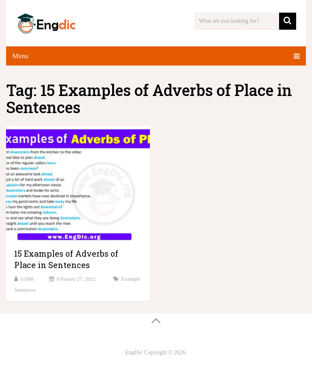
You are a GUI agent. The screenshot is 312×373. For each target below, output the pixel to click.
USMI (27, 279)
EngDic (134, 352)
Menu (20, 56)
